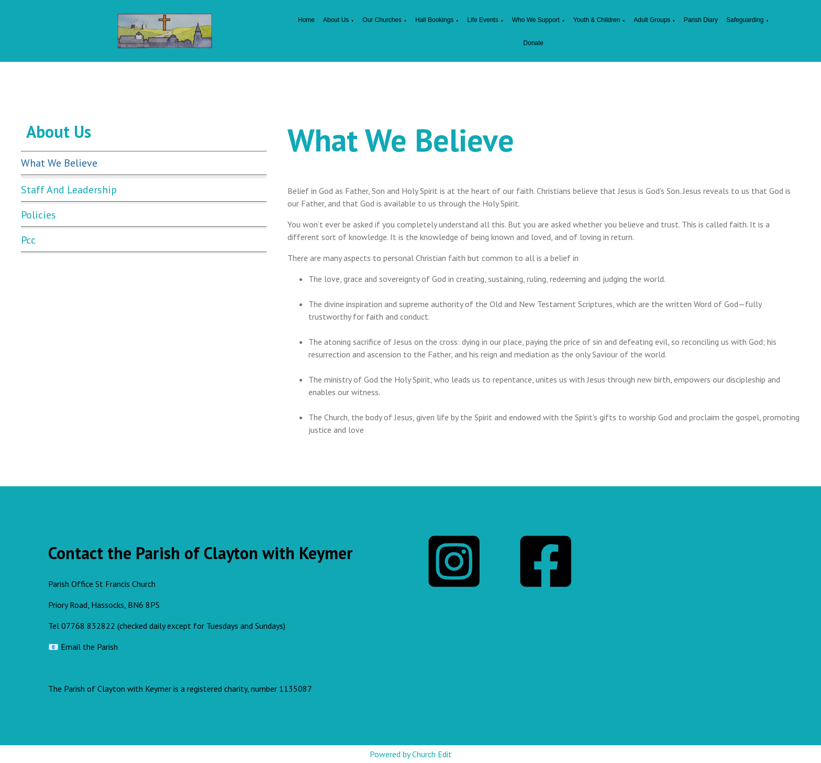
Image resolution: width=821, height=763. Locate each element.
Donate (533, 43)
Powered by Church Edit (411, 754)
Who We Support (536, 20)
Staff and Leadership (69, 190)
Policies (38, 215)
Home (306, 20)
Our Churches (382, 20)
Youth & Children (596, 20)
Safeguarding (744, 20)
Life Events (482, 20)
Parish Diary (701, 20)
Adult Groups (653, 20)
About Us (336, 20)
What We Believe (59, 163)
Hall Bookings (434, 20)
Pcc (28, 240)
